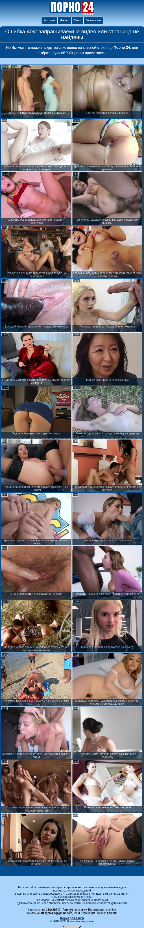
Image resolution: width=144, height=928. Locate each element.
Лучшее (64, 20)
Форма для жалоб (72, 918)
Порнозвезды (93, 20)
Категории (49, 20)
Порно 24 (122, 48)
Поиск (77, 20)
